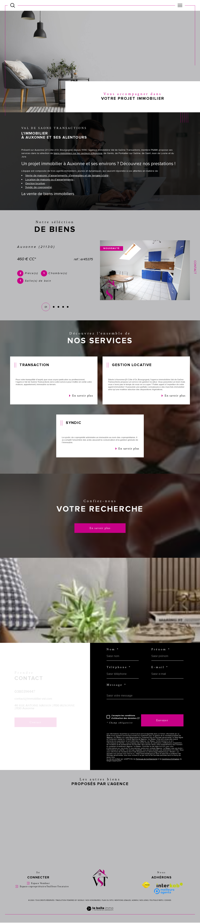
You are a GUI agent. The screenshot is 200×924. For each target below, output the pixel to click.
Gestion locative (35, 191)
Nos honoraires (93, 908)
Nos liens (143, 908)
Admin (135, 908)
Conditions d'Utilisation (170, 766)
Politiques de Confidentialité (146, 766)
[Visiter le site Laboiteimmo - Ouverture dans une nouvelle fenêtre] (100, 919)
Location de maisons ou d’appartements (49, 187)
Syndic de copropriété (38, 195)
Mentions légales (122, 908)
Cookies (167, 908)
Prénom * (160, 656)
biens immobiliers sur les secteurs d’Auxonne (78, 161)
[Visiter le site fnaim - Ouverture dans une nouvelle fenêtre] (146, 892)
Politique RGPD (156, 908)
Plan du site (107, 908)
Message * (117, 692)
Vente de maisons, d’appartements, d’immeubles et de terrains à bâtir (67, 183)
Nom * (113, 656)
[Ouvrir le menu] (180, 5)
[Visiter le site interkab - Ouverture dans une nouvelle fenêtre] (170, 892)
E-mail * (159, 674)
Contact (195, 267)
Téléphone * (119, 674)
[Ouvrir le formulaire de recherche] (12, 5)
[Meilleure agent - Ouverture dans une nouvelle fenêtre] (164, 899)
